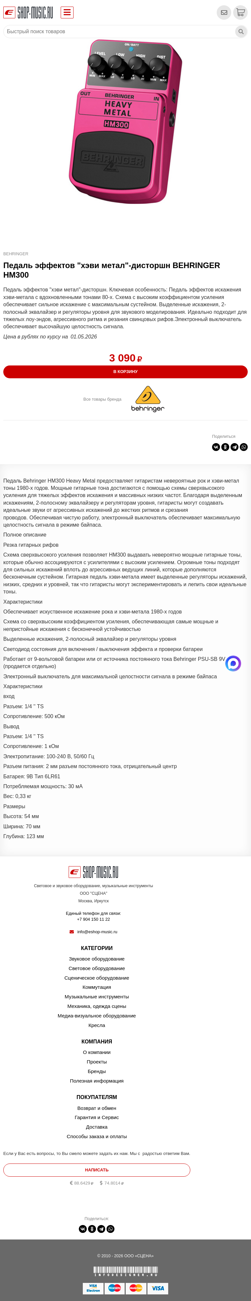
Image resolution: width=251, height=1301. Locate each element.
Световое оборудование (97, 968)
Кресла (96, 1025)
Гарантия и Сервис (97, 1117)
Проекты (97, 1061)
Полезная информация (97, 1081)
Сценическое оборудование (96, 978)
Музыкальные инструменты (97, 996)
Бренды (97, 1071)
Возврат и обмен (96, 1108)
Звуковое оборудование (97, 959)
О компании (97, 1052)
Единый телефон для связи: (93, 917)
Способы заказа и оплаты (97, 1136)
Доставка (97, 1127)
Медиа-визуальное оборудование (97, 1015)
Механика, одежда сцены (96, 1006)
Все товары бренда (102, 399)
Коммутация (96, 987)
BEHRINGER (15, 253)
